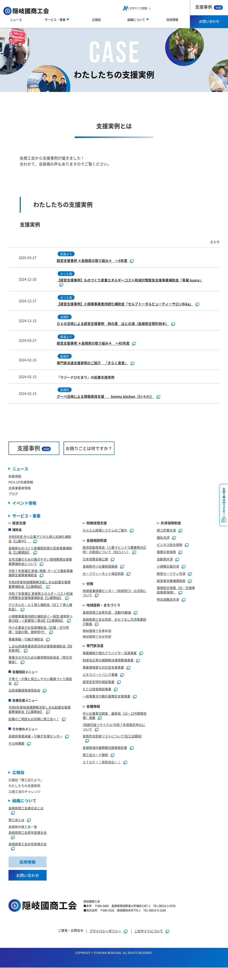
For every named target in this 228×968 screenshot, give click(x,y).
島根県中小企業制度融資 (100, 566)
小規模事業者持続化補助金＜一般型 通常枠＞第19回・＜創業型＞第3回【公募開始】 (40, 618)
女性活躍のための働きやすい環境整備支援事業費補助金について (40, 561)
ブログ (13, 494)
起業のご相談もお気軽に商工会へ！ (33, 719)
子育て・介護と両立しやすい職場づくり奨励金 (40, 681)
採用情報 (172, 19)
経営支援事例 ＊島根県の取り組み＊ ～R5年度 (93, 343)
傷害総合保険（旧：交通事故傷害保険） (176, 590)
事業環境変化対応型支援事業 (103, 667)
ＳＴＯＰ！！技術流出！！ (102, 762)
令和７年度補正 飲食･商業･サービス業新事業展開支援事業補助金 (40, 573)
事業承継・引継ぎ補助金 (25, 639)
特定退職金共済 (168, 599)
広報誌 (96, 19)
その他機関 (16, 743)
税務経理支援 (96, 523)
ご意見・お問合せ (70, 931)
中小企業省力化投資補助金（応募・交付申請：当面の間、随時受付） (38, 629)
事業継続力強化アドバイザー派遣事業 (110, 653)
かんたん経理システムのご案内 (105, 530)
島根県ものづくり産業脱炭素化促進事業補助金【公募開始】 (40, 550)
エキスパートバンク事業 (100, 675)
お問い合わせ (209, 21)
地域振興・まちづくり (103, 605)
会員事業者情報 (19, 488)
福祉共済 (163, 537)
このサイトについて (148, 931)
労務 (89, 583)
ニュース (16, 19)
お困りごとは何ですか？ (89, 448)
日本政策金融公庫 (95, 559)
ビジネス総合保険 (169, 545)
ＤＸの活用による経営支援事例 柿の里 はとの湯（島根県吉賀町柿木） (113, 323)
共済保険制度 (171, 523)
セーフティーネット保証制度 (103, 573)
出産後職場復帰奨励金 (24, 690)
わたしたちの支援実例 (24, 786)
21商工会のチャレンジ (24, 791)
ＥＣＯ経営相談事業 (97, 689)
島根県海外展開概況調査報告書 (105, 748)
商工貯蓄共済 (166, 530)
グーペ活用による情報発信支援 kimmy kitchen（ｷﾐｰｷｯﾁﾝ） (105, 396)
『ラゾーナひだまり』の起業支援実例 (87, 378)
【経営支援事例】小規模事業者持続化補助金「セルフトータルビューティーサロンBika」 (125, 304)
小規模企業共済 (168, 566)
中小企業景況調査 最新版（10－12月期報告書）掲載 (115, 715)
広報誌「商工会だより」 (25, 780)
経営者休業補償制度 (171, 581)
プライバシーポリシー (105, 931)
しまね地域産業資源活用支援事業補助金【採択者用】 (40, 648)
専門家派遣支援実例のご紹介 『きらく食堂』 (92, 363)
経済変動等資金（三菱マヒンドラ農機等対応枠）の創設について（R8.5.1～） (114, 549)
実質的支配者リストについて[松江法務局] (112, 736)
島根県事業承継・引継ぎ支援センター (35, 736)
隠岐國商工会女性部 (97, 637)
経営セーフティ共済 (171, 573)
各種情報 (93, 706)
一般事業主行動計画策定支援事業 (106, 696)
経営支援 (19, 523)
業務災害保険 (166, 552)
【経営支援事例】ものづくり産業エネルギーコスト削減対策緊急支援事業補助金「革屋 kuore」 (130, 280)
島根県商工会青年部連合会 (27, 833)
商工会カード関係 (95, 755)
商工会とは (16, 820)
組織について (24, 801)
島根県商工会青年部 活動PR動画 (107, 612)
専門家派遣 (94, 645)
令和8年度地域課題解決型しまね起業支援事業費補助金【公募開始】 (39, 584)
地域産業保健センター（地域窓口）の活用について (114, 593)
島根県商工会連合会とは (25, 808)
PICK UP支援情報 (20, 482)
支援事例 (209, 7)
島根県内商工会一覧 (22, 827)
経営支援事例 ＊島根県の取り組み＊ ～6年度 (92, 260)
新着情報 (14, 476)
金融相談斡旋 (96, 540)
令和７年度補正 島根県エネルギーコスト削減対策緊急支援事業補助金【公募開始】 (40, 595)
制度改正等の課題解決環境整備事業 (108, 660)
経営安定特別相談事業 (98, 682)
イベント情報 (24, 503)
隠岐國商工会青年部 (97, 631)
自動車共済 (165, 559)
